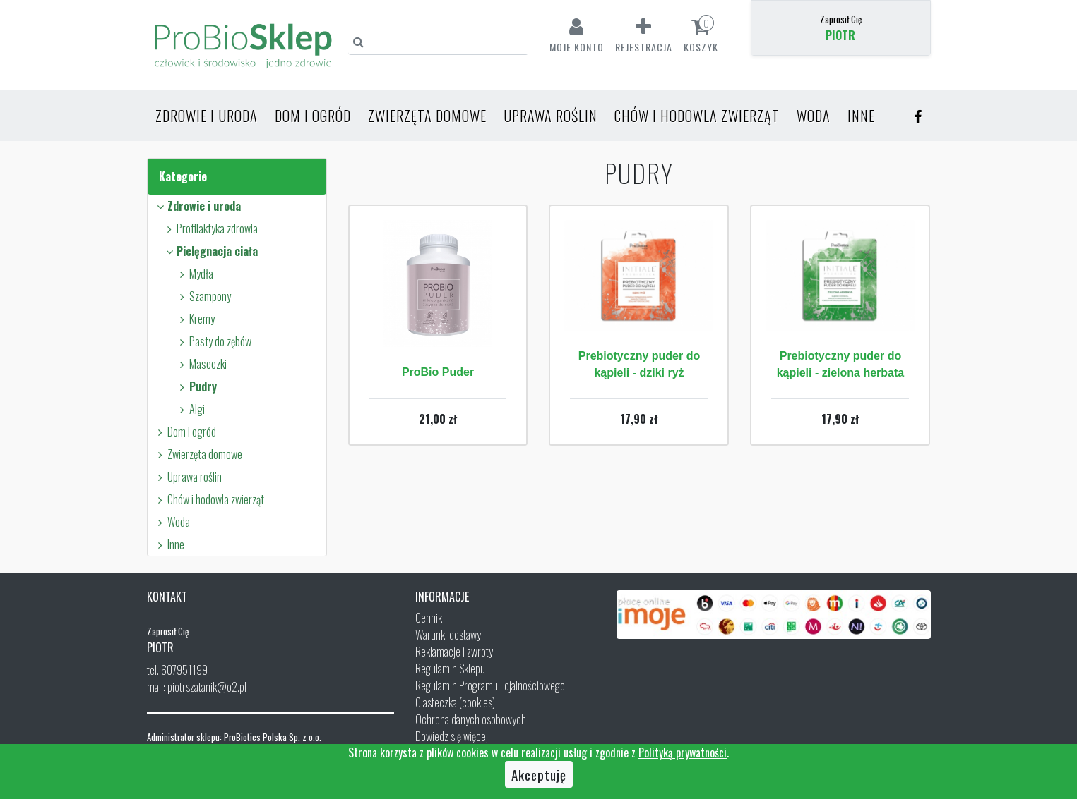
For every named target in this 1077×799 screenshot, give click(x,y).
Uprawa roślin (550, 115)
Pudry (196, 386)
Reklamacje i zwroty (454, 651)
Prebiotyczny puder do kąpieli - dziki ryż (639, 364)
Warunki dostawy (448, 634)
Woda (814, 115)
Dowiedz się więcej (451, 736)
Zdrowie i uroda (206, 115)
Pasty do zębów (213, 341)
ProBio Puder (438, 372)
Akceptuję (538, 774)
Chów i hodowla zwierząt (697, 115)
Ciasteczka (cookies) (455, 702)
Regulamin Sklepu (450, 668)
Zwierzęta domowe (427, 115)
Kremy (195, 318)
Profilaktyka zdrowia (210, 228)
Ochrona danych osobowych (470, 719)
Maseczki (201, 363)
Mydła (194, 273)
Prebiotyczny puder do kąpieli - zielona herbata (841, 364)
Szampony (203, 296)
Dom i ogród (313, 115)
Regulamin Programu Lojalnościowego (490, 685)
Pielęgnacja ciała (210, 251)
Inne (861, 115)
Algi (190, 409)
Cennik (428, 617)
